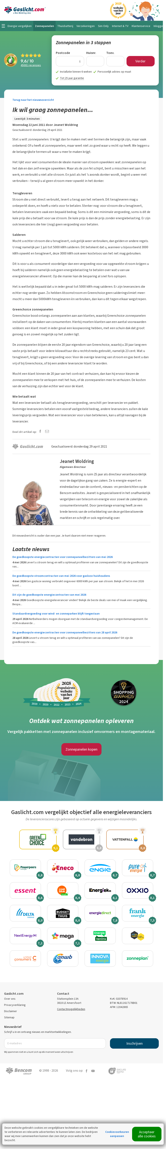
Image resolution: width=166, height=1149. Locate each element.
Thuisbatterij (65, 26)
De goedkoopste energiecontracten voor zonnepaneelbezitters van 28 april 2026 (64, 632)
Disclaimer (10, 1012)
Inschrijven (134, 1044)
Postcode (63, 53)
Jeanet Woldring (66, 125)
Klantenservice (141, 26)
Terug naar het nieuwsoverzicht (33, 100)
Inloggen (159, 26)
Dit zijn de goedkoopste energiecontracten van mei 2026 (49, 595)
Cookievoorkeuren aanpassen (117, 1134)
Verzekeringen (85, 26)
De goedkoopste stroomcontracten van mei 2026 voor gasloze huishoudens (61, 576)
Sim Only (103, 26)
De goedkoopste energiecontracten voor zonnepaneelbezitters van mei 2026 (62, 557)
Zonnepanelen (44, 26)
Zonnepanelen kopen (81, 749)
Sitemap (9, 1018)
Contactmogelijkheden (71, 1010)
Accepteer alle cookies (147, 1134)
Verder (140, 61)
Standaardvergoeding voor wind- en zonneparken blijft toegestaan (56, 614)
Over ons (10, 1000)
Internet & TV (120, 26)
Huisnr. (91, 53)
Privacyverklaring (15, 1006)
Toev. (110, 53)
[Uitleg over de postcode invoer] (80, 61)
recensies (31, 65)
